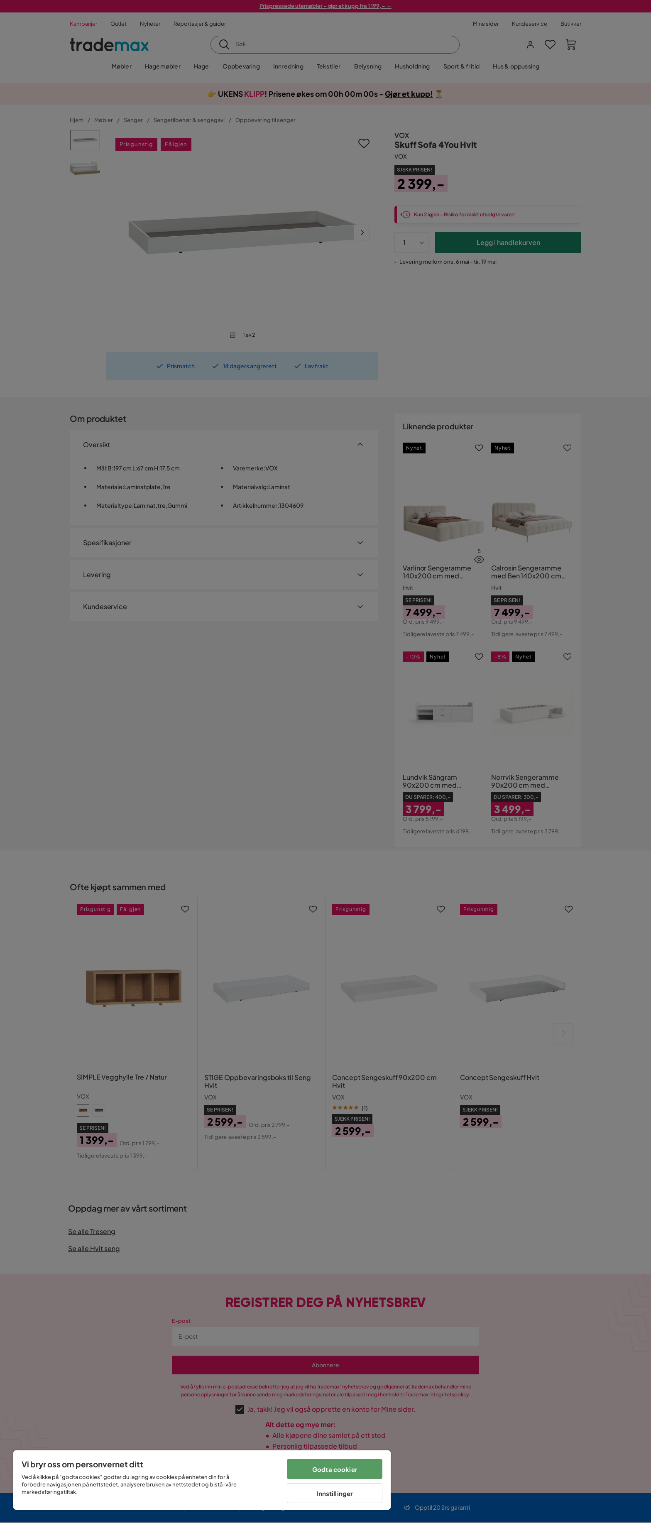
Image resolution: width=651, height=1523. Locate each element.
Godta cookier (334, 1469)
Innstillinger (334, 1493)
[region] (202, 1480)
